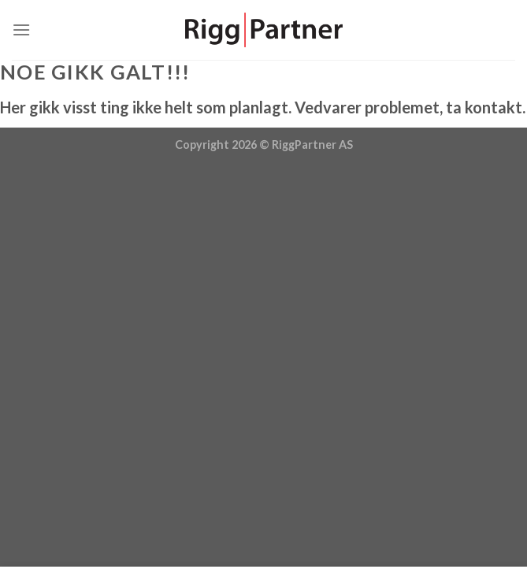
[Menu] (21, 29)
